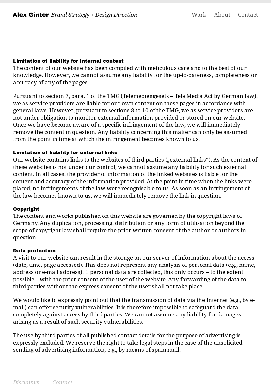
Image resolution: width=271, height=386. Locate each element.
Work (199, 14)
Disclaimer (26, 382)
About (222, 14)
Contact (248, 14)
